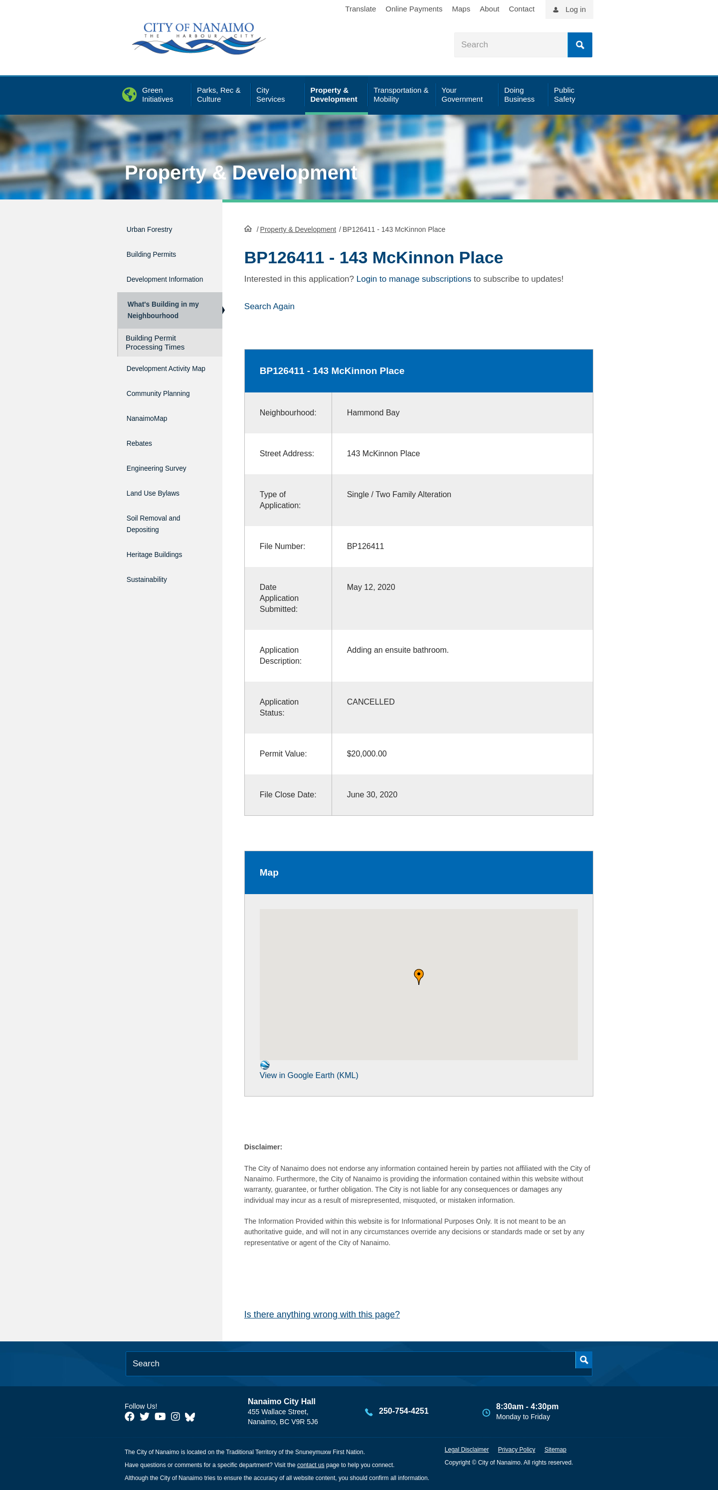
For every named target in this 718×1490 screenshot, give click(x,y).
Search (579, 44)
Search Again (269, 305)
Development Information (152, 276)
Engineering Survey (166, 483)
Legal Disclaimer (467, 1448)
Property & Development (241, 173)
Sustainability (152, 579)
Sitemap (555, 1448)
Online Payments (413, 8)
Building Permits (159, 249)
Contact (522, 8)
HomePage (248, 227)
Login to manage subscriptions (414, 278)
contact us (311, 1464)
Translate (360, 8)
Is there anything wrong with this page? (322, 1313)
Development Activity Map (152, 381)
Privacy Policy (517, 1448)
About (489, 8)
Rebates (142, 462)
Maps (461, 8)
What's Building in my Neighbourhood (161, 314)
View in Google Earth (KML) (309, 1069)
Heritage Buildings (163, 559)
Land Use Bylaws (161, 504)
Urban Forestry (156, 227)
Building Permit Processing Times (155, 351)
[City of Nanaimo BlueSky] (192, 1415)
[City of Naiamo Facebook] (130, 1415)
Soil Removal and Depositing (162, 532)
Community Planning (149, 413)
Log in (575, 9)
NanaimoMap (153, 440)
